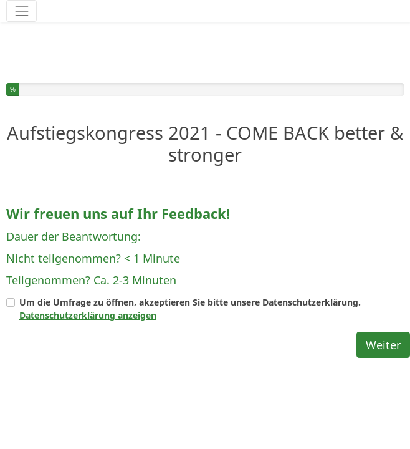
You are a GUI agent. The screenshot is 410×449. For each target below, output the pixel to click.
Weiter (383, 314)
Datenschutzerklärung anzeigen (87, 285)
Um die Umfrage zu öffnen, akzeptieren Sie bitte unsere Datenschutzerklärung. (190, 278)
